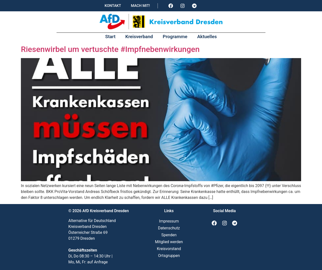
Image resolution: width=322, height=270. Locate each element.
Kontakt (112, 5)
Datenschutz (169, 228)
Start (110, 36)
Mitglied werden (169, 241)
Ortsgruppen (169, 255)
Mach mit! (140, 5)
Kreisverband (139, 36)
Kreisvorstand (169, 248)
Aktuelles (207, 36)
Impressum (169, 221)
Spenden (168, 235)
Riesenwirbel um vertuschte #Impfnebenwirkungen (110, 49)
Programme (175, 36)
